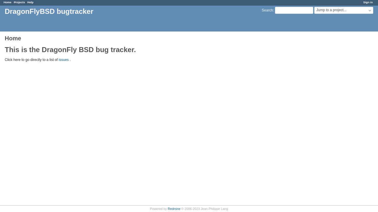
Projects (19, 2)
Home (8, 2)
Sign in (368, 2)
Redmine (174, 209)
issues (64, 60)
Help (30, 2)
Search (267, 10)
